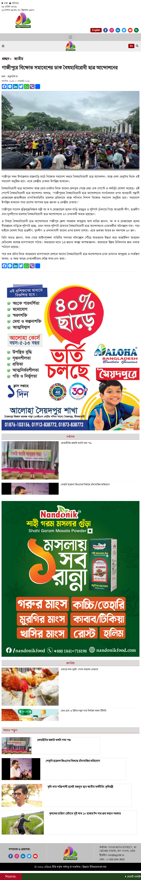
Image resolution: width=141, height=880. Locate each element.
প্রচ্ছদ (5, 59)
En (131, 46)
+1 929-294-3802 (115, 859)
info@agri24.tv (116, 855)
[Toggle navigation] (70, 37)
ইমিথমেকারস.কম (98, 867)
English (96, 30)
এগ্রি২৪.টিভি (50, 867)
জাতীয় (18, 59)
